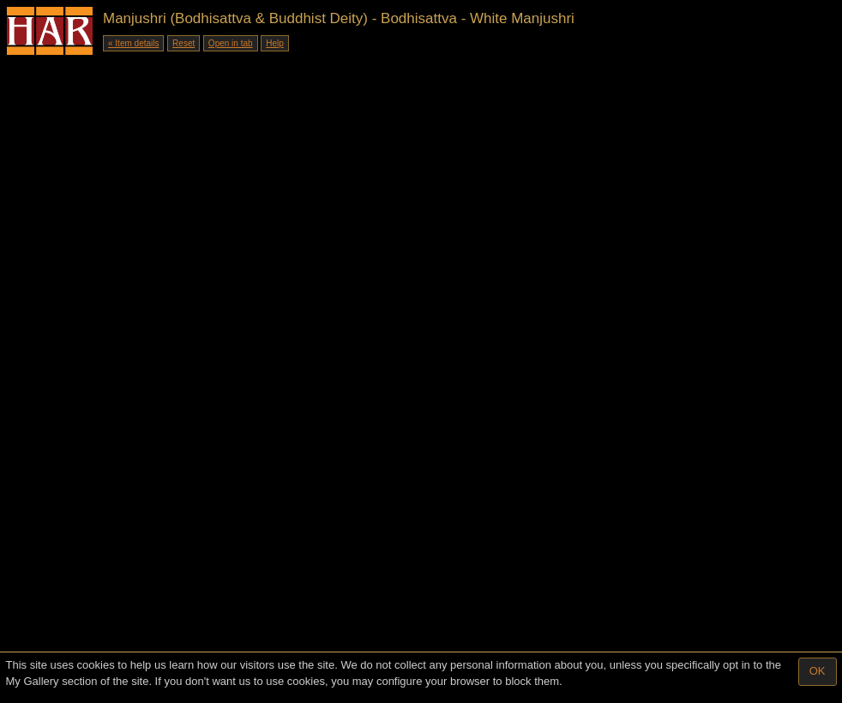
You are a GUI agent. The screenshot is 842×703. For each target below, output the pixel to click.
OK (817, 670)
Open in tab (230, 43)
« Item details (133, 43)
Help (275, 43)
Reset (183, 43)
